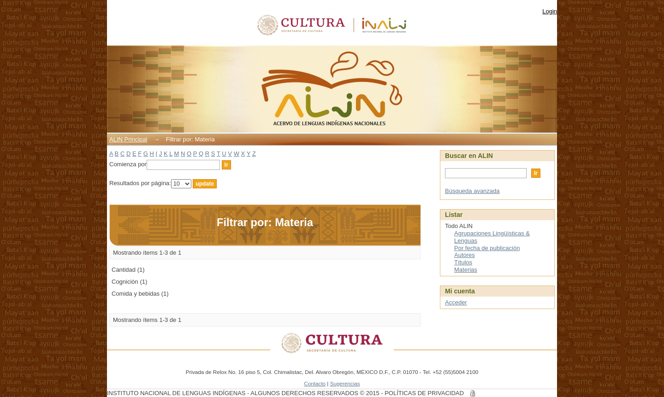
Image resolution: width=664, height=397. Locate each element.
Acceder (456, 302)
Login (549, 11)
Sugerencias (345, 383)
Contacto (315, 383)
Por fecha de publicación (487, 248)
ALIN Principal (128, 139)
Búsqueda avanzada (472, 190)
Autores (464, 254)
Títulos (463, 262)
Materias (465, 269)
